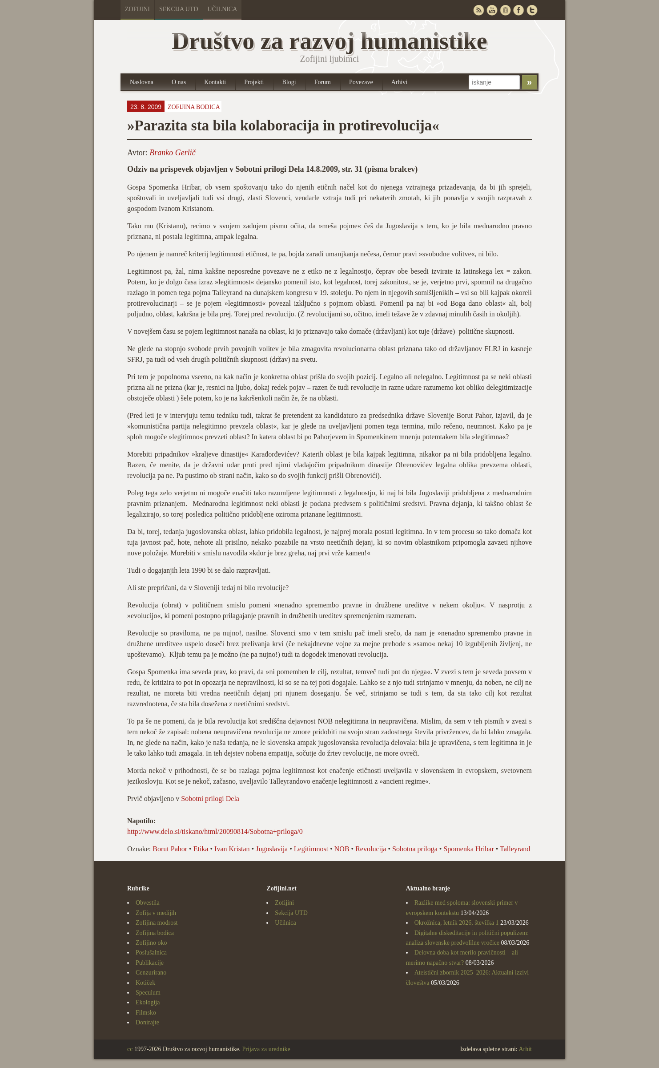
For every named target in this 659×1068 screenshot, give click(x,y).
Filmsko (146, 1012)
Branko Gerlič (172, 152)
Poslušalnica (151, 952)
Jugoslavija (272, 849)
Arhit (525, 1049)
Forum (322, 82)
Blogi (289, 82)
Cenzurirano (151, 972)
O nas (179, 82)
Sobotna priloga (415, 849)
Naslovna (141, 82)
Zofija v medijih (156, 913)
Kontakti (215, 82)
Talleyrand (515, 849)
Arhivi (399, 82)
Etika (201, 849)
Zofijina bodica (194, 107)
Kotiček (145, 982)
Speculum (148, 992)
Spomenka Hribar (468, 849)
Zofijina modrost (157, 922)
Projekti (254, 82)
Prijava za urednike (266, 1049)
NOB (342, 849)
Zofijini (137, 9)
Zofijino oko (151, 942)
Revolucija (370, 849)
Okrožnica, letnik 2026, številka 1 (456, 922)
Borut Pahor (170, 849)
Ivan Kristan (232, 849)
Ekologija (148, 1002)
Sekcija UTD (178, 9)
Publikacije (150, 962)
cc (130, 1049)
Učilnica (222, 9)
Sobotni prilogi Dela (210, 798)
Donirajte (147, 1022)
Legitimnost (311, 849)
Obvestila (148, 902)
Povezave (361, 82)
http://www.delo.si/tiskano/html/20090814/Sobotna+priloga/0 (215, 831)
